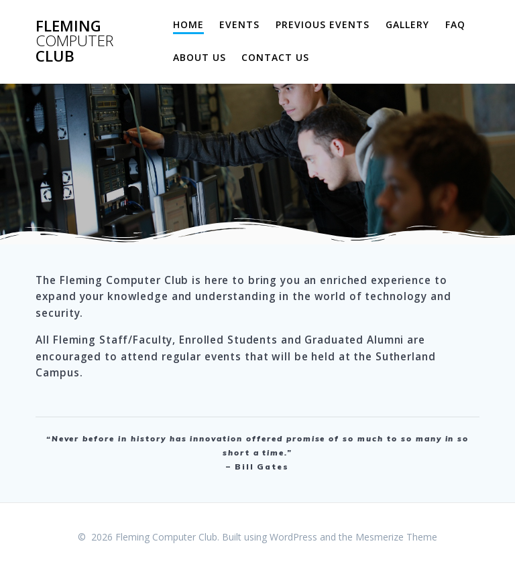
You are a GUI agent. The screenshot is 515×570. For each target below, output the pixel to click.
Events (239, 24)
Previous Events (322, 24)
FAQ (455, 24)
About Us (199, 57)
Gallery (407, 24)
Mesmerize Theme (396, 536)
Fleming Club (74, 41)
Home (188, 24)
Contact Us (275, 57)
